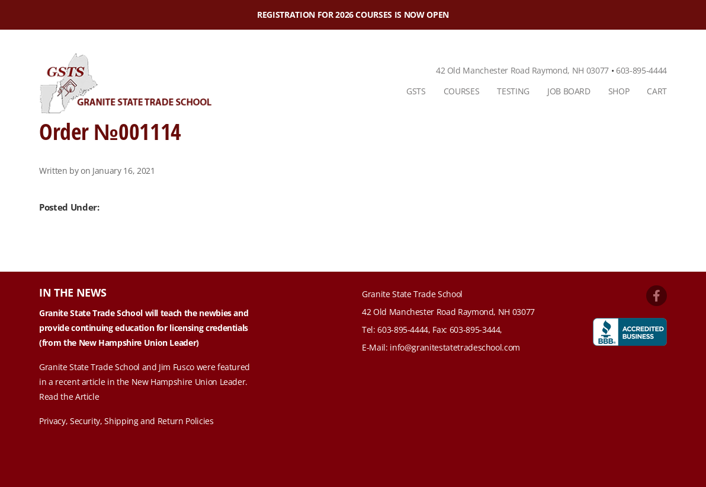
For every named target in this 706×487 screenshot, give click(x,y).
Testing (513, 91)
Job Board (569, 91)
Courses (462, 91)
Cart (657, 91)
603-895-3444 (475, 329)
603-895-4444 (641, 70)
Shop (619, 91)
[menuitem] (416, 91)
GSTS (416, 91)
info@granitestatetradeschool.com (455, 347)
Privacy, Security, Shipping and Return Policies (126, 420)
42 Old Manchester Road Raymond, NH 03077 (522, 70)
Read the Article (69, 396)
